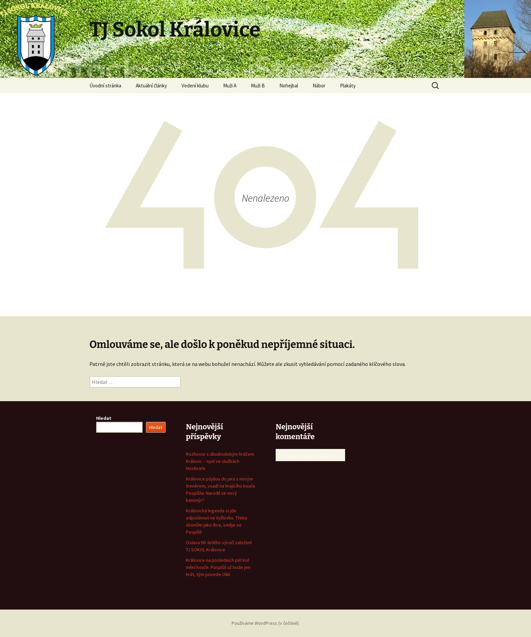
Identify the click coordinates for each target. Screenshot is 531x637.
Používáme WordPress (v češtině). (266, 623)
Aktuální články (151, 85)
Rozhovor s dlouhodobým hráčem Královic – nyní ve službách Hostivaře (220, 461)
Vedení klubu (195, 85)
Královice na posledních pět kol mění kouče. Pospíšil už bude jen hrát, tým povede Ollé (218, 567)
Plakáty (348, 85)
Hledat (103, 418)
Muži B (258, 85)
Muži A (229, 85)
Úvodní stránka (105, 85)
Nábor (319, 85)
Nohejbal (288, 85)
